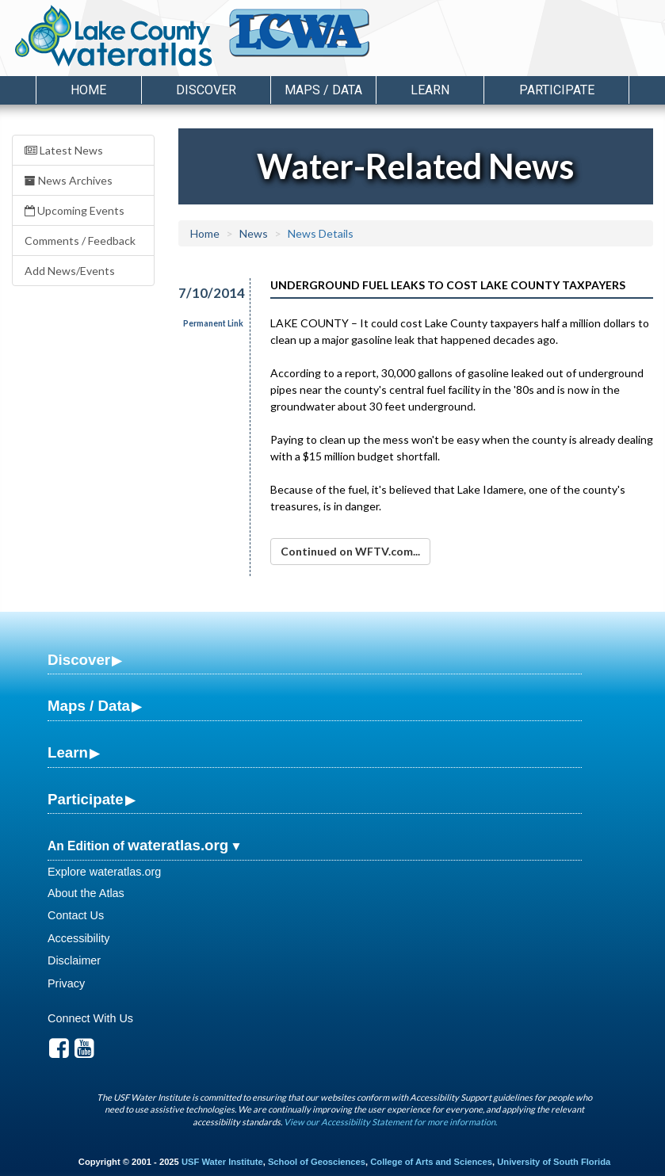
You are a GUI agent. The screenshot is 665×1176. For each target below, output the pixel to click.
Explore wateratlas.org (104, 871)
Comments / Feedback (80, 240)
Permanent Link (213, 323)
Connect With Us (90, 1018)
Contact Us (76, 915)
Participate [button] (556, 89)
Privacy (66, 983)
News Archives (69, 180)
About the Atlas (86, 893)
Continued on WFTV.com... (350, 551)
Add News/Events (70, 270)
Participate (86, 799)
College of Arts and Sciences (431, 1161)
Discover (79, 659)
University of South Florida (553, 1161)
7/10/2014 (204, 292)
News (253, 233)
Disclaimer (74, 960)
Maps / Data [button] (323, 89)
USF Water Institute (222, 1161)
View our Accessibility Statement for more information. (390, 1122)
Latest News (64, 150)
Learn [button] (430, 89)
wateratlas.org (178, 845)
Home (88, 89)
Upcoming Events (74, 210)
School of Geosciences (316, 1161)
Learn (68, 752)
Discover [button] (206, 89)
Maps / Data (89, 705)
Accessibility (78, 938)
